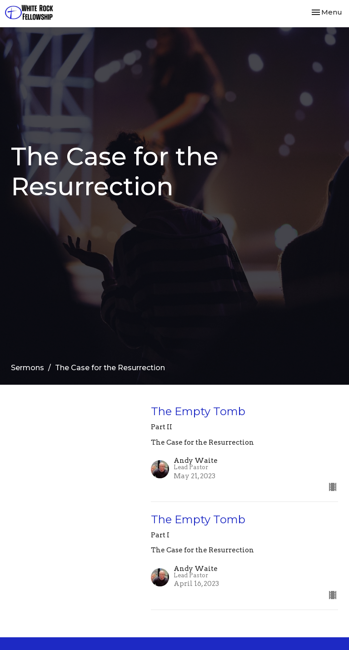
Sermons (27, 367)
